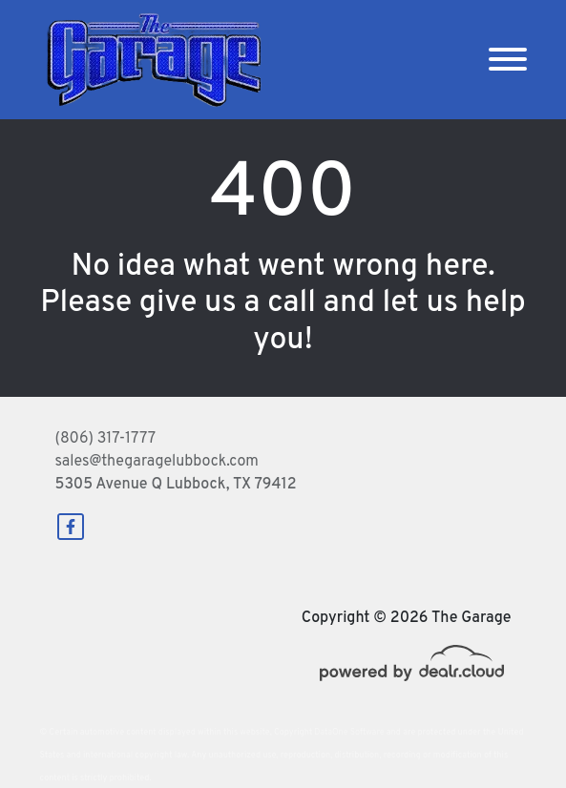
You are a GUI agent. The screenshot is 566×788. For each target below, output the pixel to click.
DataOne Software (349, 732)
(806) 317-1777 (106, 438)
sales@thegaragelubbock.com (157, 461)
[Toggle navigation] (507, 59)
